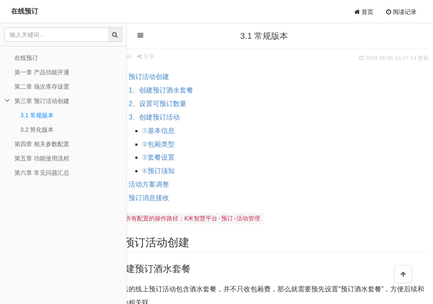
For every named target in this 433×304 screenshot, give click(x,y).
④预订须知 (181, 170)
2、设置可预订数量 (181, 103)
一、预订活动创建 (165, 76)
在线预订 (24, 11)
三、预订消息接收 (165, 197)
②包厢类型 (181, 144)
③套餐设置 (181, 157)
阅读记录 (401, 11)
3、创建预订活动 (177, 117)
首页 (363, 11)
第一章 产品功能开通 (41, 72)
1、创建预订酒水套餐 (184, 90)
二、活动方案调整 (165, 184)
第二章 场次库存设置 (41, 86)
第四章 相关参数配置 (41, 144)
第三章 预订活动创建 (41, 101)
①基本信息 (181, 130)
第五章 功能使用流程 (41, 158)
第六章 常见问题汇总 (41, 172)
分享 (169, 56)
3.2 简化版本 (37, 129)
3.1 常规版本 (37, 115)
